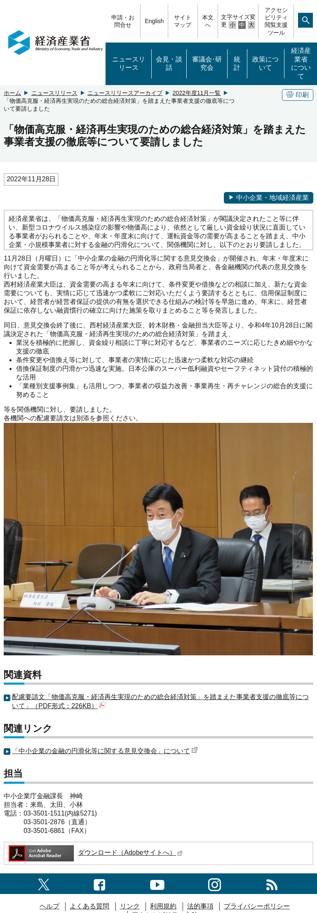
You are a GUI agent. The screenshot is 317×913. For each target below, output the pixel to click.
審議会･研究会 (207, 63)
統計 (237, 63)
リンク (130, 906)
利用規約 (163, 906)
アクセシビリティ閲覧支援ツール (276, 21)
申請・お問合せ (122, 21)
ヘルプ (49, 906)
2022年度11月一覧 (197, 93)
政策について (265, 63)
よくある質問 (89, 906)
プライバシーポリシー (257, 906)
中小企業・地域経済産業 (268, 197)
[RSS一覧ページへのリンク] (272, 883)
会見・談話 (169, 63)
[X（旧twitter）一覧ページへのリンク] (43, 883)
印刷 (297, 94)
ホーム (12, 93)
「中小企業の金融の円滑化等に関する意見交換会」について (105, 750)
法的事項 (200, 906)
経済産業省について (301, 63)
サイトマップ (182, 21)
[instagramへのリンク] (214, 883)
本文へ (208, 21)
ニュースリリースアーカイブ (124, 93)
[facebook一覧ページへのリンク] (99, 883)
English (154, 21)
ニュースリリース (128, 63)
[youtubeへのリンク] (157, 883)
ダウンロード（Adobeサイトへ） (95, 852)
